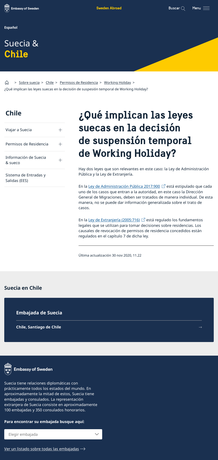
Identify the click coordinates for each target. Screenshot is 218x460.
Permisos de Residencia (79, 82)
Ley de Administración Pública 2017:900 (124, 186)
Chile (50, 82)
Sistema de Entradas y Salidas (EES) (26, 177)
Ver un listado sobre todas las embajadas (41, 448)
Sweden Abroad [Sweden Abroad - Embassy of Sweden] (109, 8)
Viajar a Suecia (19, 129)
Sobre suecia (29, 82)
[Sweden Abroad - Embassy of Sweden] (25, 8)
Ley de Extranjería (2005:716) (114, 219)
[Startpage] (8, 82)
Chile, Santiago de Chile (38, 326)
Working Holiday (117, 82)
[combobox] (53, 434)
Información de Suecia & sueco (26, 160)
